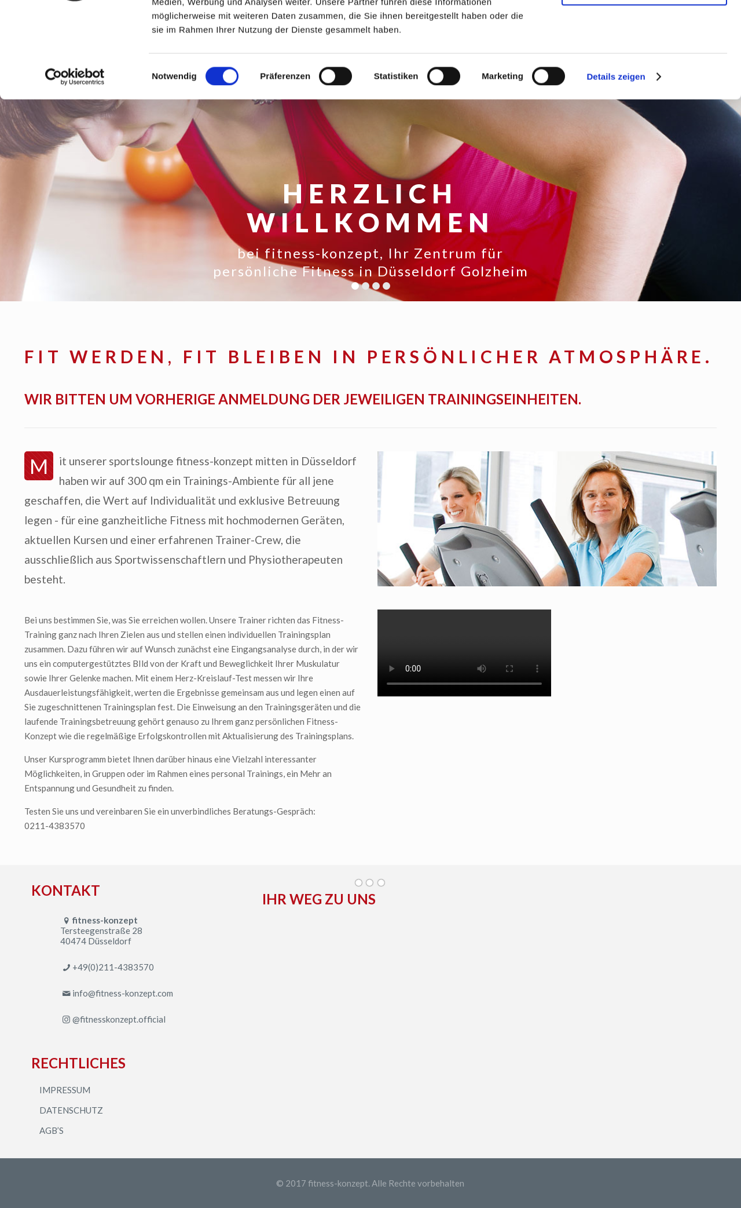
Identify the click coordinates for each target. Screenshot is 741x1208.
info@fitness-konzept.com (122, 993)
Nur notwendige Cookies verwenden (644, 68)
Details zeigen (615, 158)
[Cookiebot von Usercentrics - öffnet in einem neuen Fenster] (75, 158)
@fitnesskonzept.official (119, 1019)
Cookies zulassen (644, 29)
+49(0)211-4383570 (113, 967)
